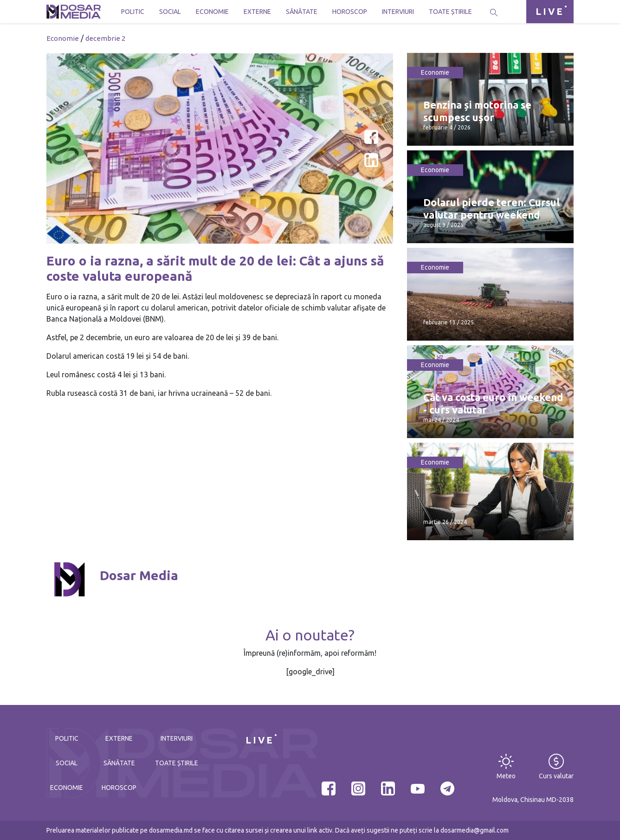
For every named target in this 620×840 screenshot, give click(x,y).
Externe (257, 11)
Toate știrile (450, 11)
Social (170, 11)
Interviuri (398, 11)
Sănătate (301, 11)
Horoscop (349, 11)
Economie (212, 11)
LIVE (550, 11)
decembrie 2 (105, 38)
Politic (132, 11)
